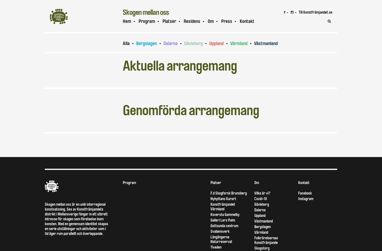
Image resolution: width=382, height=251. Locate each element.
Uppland (216, 43)
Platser (169, 21)
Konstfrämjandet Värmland (222, 206)
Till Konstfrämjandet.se (315, 12)
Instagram (305, 198)
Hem (127, 21)
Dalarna (170, 43)
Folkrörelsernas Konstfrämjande (266, 240)
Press (226, 21)
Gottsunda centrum (224, 225)
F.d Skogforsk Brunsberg (228, 193)
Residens (192, 21)
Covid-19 (260, 198)
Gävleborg (193, 43)
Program (147, 21)
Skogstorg (261, 248)
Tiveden (215, 247)
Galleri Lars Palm (222, 220)
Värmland (239, 43)
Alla (126, 43)
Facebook (305, 193)
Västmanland (266, 43)
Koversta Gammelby (224, 214)
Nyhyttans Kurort (223, 198)
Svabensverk (219, 231)
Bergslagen (146, 43)
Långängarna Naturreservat (221, 239)
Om (211, 21)
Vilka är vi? (262, 193)
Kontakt (247, 21)
